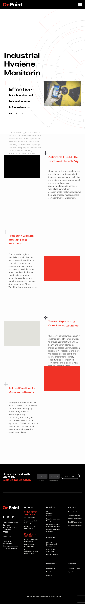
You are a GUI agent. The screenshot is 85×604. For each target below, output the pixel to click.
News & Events (51, 572)
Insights (49, 575)
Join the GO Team (74, 568)
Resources (51, 564)
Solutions (50, 507)
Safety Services (29, 517)
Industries (51, 537)
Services (28, 507)
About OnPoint (73, 512)
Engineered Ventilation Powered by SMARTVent (31, 551)
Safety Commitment (75, 518)
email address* (54, 480)
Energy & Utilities (52, 554)
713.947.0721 (9, 537)
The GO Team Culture (75, 522)
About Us (72, 507)
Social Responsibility (75, 525)
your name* (41, 480)
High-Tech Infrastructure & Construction (51, 544)
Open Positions (73, 572)
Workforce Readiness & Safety (49, 513)
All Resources (50, 568)
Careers (72, 564)
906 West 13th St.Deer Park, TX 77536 (10, 529)
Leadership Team (74, 515)
